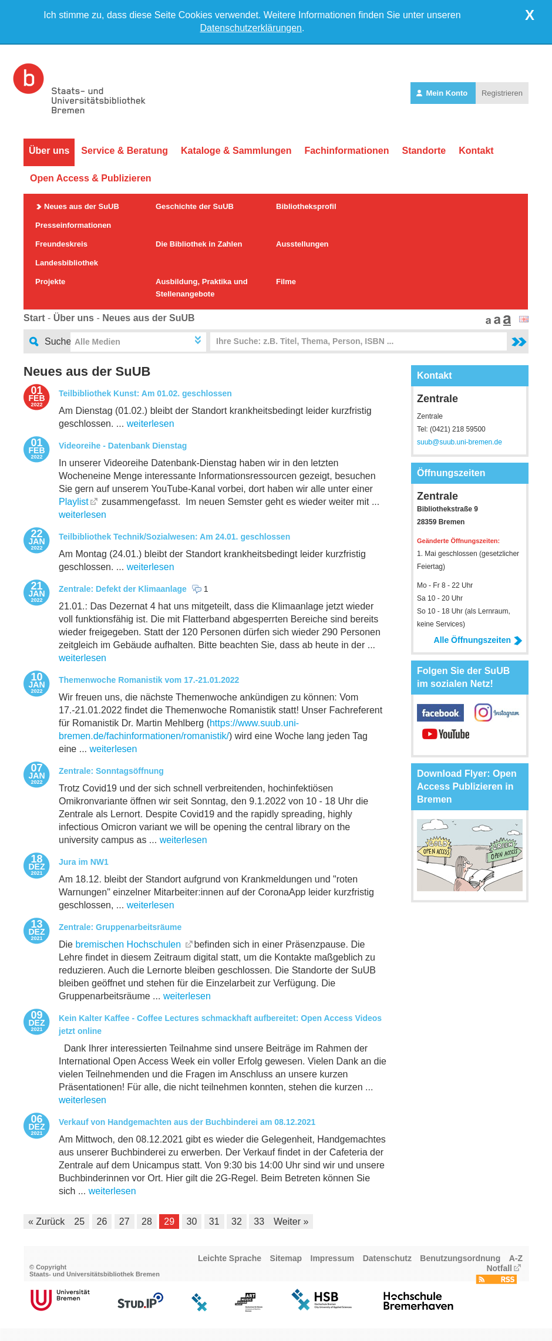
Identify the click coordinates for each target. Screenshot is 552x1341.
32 (236, 1222)
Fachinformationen (346, 151)
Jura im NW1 (84, 862)
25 (79, 1222)
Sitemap (286, 1258)
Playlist (74, 502)
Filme (286, 281)
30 (192, 1222)
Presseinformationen (73, 225)
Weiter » (291, 1222)
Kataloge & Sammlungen (236, 151)
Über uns (49, 151)
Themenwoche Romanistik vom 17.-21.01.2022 (149, 680)
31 (214, 1222)
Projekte (50, 281)
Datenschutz (387, 1258)
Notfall (499, 1268)
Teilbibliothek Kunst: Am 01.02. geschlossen (145, 393)
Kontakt (476, 151)
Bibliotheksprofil (306, 206)
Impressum (333, 1258)
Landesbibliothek (66, 262)
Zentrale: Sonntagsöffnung (111, 771)
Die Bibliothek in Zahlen (199, 244)
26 (102, 1222)
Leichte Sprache (229, 1258)
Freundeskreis (61, 244)
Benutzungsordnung (460, 1258)
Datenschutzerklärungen (251, 28)
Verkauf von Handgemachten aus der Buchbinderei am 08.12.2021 (187, 1122)
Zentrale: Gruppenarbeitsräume (120, 927)
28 (147, 1222)
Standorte (424, 151)
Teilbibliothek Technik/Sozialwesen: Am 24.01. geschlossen (174, 536)
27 (124, 1222)
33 (259, 1222)
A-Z (516, 1258)
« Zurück (46, 1222)
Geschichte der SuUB (195, 206)
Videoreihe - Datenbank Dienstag (123, 445)
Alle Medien (97, 341)
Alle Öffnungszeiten (478, 640)
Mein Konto (443, 93)
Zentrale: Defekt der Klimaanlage (123, 589)
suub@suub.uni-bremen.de (459, 442)
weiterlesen (150, 424)
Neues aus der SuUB (81, 206)
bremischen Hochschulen (129, 944)
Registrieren (502, 93)
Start (34, 318)
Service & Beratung (124, 151)
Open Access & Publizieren (91, 178)
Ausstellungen (302, 244)
